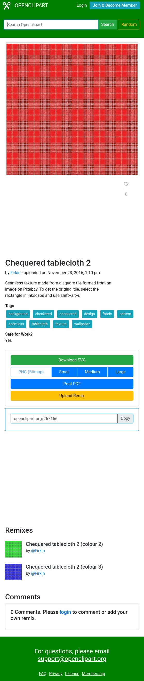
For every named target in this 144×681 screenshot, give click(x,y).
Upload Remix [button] (72, 395)
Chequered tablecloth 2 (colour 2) (64, 544)
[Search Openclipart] (51, 24)
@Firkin (38, 550)
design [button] (89, 314)
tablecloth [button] (40, 324)
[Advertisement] (60, 219)
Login (82, 5)
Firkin (15, 272)
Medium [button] (92, 371)
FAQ (42, 673)
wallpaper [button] (82, 324)
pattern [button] (125, 314)
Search (107, 24)
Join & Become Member (115, 5)
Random (129, 24)
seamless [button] (16, 324)
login (65, 612)
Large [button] (120, 371)
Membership (93, 673)
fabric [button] (107, 314)
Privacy (55, 673)
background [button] (18, 314)
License (72, 673)
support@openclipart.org (72, 658)
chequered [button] (68, 314)
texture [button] (61, 324)
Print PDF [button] (72, 383)
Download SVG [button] (72, 360)
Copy (125, 418)
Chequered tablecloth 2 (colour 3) (64, 567)
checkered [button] (43, 314)
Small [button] (64, 371)
